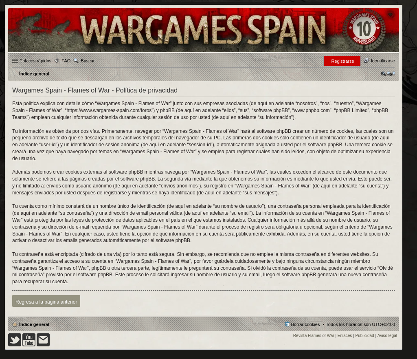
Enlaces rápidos (35, 60)
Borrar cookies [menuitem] (305, 324)
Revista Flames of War (313, 335)
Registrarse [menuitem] (342, 61)
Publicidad (365, 335)
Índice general (34, 324)
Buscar (87, 60)
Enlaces (345, 335)
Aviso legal (387, 335)
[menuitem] (388, 73)
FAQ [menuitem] (65, 60)
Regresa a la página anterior (46, 302)
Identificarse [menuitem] (383, 60)
